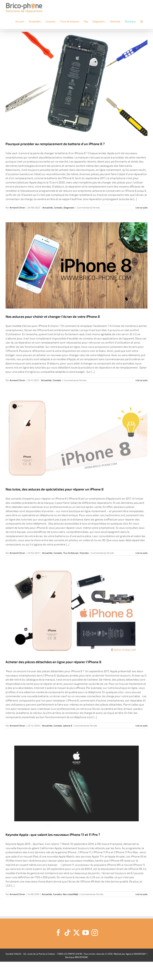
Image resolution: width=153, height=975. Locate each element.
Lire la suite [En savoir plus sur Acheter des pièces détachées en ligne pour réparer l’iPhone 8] (141, 725)
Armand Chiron (17, 207)
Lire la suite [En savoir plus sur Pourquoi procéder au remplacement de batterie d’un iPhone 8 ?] (141, 207)
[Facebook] (58, 932)
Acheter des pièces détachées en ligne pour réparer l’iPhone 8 (53, 662)
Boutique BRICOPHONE (76, 957)
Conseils (58, 207)
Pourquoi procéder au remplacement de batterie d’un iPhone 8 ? (55, 144)
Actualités (47, 207)
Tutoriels (84, 553)
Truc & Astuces (70, 553)
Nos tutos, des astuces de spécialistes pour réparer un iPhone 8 (54, 489)
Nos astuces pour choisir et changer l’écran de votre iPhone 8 (53, 316)
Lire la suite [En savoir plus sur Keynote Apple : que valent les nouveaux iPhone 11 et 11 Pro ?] (141, 894)
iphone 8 (67, 725)
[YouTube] (85, 932)
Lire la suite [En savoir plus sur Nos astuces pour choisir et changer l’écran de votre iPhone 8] (141, 380)
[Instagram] (94, 932)
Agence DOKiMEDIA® (136, 953)
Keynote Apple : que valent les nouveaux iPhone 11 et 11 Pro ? (53, 834)
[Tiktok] (67, 932)
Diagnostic (69, 207)
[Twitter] (76, 932)
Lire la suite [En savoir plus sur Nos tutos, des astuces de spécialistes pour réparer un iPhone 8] (141, 553)
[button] (141, 21)
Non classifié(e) (70, 894)
